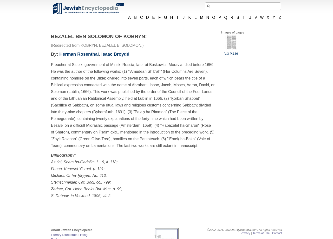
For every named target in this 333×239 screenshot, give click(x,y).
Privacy (245, 233)
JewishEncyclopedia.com (88, 8)
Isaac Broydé (115, 54)
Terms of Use (261, 233)
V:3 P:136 (231, 51)
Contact (277, 233)
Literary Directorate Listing (69, 235)
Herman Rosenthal (79, 54)
